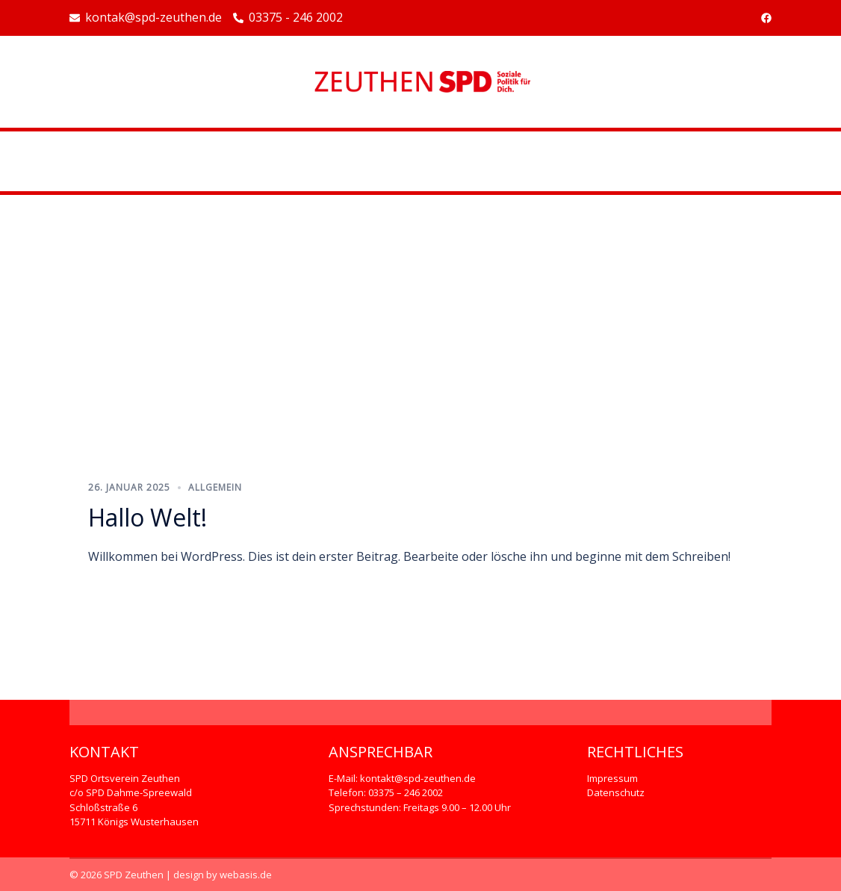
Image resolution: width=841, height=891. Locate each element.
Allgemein (215, 487)
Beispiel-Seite (420, 161)
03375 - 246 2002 (288, 18)
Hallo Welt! (147, 517)
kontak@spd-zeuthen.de (145, 18)
